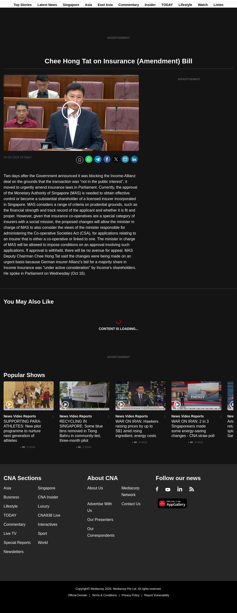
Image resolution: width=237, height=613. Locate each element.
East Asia (105, 27)
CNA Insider (48, 497)
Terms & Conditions (104, 595)
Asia (88, 27)
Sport (42, 533)
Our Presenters (100, 520)
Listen (218, 27)
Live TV (10, 533)
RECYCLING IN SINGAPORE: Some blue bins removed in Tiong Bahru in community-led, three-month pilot (81, 431)
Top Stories (23, 27)
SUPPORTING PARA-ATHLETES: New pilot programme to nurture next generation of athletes (22, 431)
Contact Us (131, 504)
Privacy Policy (131, 595)
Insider (150, 27)
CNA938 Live (49, 515)
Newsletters (14, 552)
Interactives (47, 524)
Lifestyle (185, 27)
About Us (95, 488)
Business (11, 497)
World (43, 543)
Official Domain (77, 595)
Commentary (128, 27)
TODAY (167, 27)
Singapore (71, 27)
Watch (203, 27)
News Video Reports (20, 416)
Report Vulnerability (156, 595)
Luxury (43, 506)
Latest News (47, 27)
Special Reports (17, 543)
